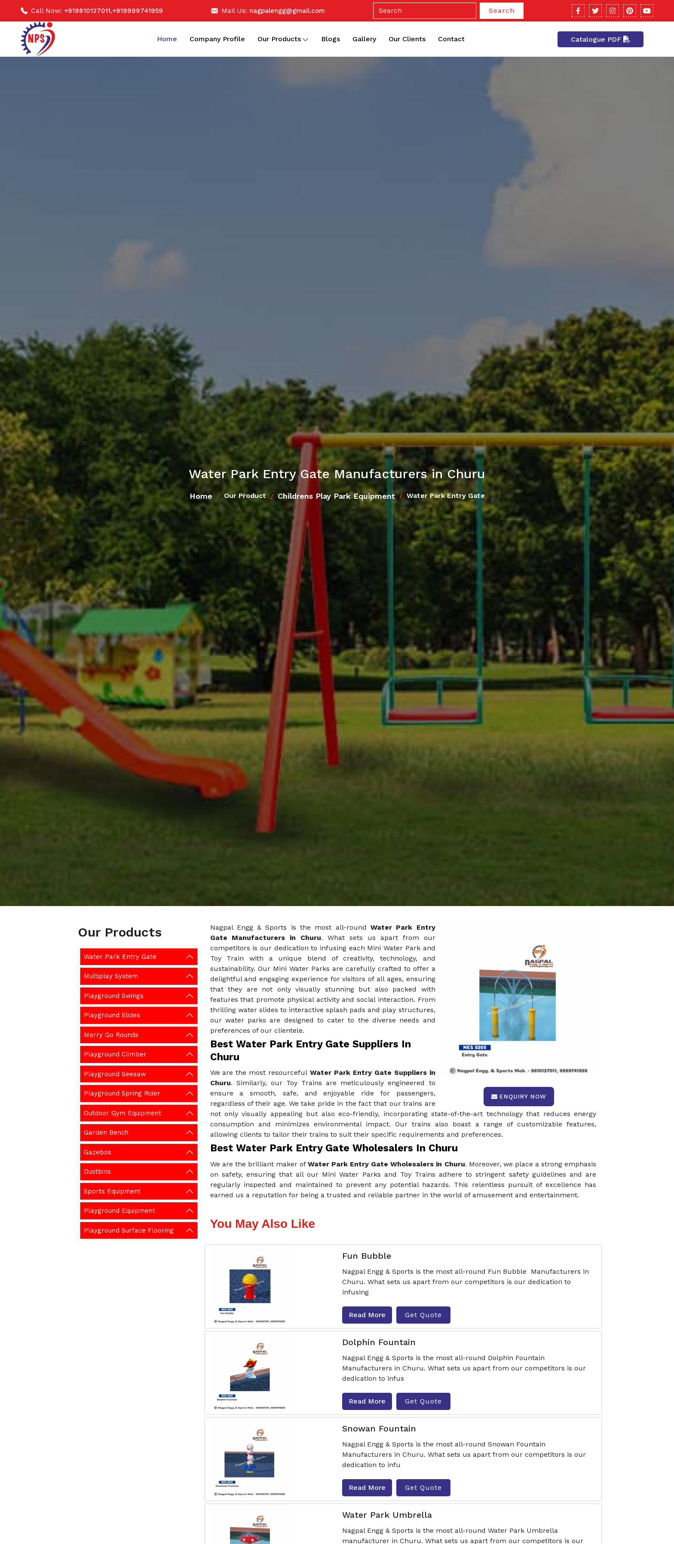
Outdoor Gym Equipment (122, 1113)
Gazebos (97, 1152)
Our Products (283, 39)
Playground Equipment (119, 1210)
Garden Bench (106, 1132)
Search (502, 10)
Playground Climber (115, 1054)
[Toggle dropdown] (305, 39)
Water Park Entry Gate (120, 957)
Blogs (330, 39)
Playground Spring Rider (122, 1093)
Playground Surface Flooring (129, 1230)
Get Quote (423, 1315)
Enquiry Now (518, 1096)
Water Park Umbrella (387, 1515)
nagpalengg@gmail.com (287, 11)
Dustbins (97, 1171)
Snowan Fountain (379, 1428)
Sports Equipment (112, 1191)
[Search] (424, 11)
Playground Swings (114, 996)
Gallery (364, 39)
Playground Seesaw (115, 1074)
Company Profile (217, 39)
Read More (367, 1315)
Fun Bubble (366, 1256)
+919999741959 (137, 11)
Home (167, 39)
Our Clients (407, 39)
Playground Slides (112, 1015)
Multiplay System (111, 976)
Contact (451, 39)
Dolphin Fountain (379, 1342)
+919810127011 (87, 11)
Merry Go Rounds (111, 1035)
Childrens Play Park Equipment (336, 495)
